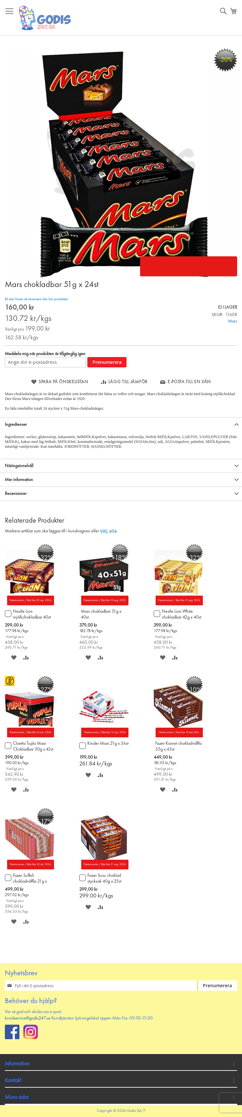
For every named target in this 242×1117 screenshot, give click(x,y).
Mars (232, 321)
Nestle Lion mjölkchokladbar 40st (32, 614)
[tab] (121, 424)
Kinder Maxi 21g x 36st (107, 743)
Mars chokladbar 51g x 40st (101, 614)
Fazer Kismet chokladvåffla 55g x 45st (178, 746)
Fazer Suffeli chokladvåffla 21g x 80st (30, 879)
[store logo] (45, 18)
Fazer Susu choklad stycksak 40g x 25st (104, 878)
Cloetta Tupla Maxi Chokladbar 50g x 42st (33, 746)
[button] (13, 657)
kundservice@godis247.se (27, 1018)
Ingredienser (16, 424)
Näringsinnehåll (19, 466)
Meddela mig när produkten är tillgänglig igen (45, 354)
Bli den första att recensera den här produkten (36, 299)
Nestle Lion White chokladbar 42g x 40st (181, 614)
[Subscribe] (217, 985)
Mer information (19, 479)
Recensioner (16, 493)
